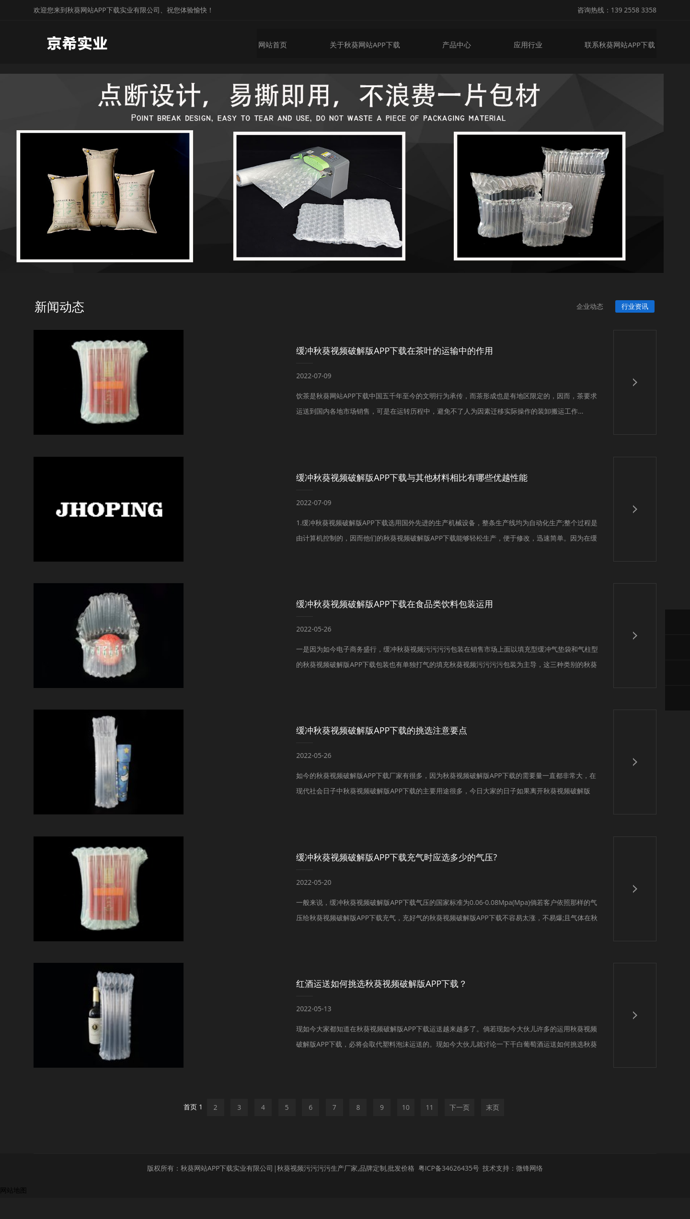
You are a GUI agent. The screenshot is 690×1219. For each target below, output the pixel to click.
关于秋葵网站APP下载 (375, 41)
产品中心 (463, 41)
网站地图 (13, 1211)
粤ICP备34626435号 (448, 1189)
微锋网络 (529, 1189)
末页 (492, 1127)
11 (429, 1127)
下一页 (459, 1127)
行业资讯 (634, 312)
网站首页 (285, 41)
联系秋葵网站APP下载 (623, 41)
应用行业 (533, 41)
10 (406, 1127)
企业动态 (588, 312)
